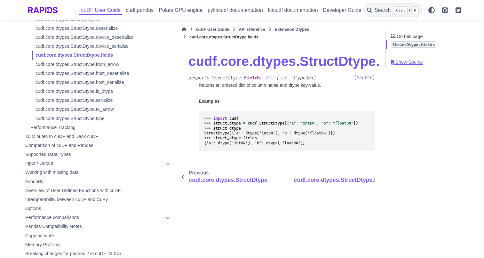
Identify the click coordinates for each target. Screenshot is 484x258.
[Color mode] (431, 10)
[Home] (140, 29)
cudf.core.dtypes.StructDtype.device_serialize (80, 65)
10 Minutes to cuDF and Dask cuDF (61, 164)
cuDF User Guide (101, 10)
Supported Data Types (48, 183)
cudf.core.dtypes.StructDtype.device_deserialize (80, 49)
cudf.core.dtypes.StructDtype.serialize (74, 129)
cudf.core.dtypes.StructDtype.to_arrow (75, 138)
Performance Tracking (52, 155)
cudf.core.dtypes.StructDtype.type (70, 146)
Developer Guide (342, 10)
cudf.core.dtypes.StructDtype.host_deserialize (80, 98)
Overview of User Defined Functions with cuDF (73, 219)
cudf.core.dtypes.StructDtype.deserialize (77, 37)
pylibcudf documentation (235, 10)
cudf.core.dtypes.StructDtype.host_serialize (80, 110)
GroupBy (34, 210)
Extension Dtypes (248, 29)
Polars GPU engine (180, 10)
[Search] (393, 10)
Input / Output (39, 192)
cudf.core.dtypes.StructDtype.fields (74, 77)
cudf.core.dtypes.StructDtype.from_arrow (77, 86)
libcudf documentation (293, 10)
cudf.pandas (140, 10)
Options (33, 237)
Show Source (407, 62)
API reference (208, 29)
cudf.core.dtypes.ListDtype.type (68, 28)
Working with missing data (52, 201)
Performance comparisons (52, 246)
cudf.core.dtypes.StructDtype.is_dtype (74, 119)
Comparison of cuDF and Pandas (59, 173)
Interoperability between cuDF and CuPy (66, 227)
